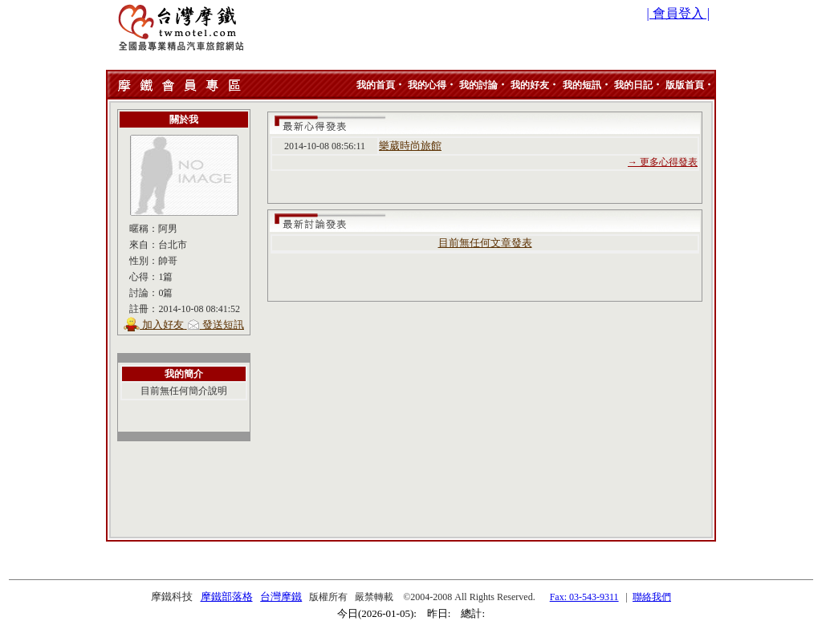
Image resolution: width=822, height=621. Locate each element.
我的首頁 (375, 85)
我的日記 (633, 85)
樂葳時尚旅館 (410, 146)
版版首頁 (684, 85)
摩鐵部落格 (227, 597)
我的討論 (478, 85)
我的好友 (530, 85)
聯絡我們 (652, 597)
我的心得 (427, 85)
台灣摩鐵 (281, 597)
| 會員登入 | (678, 13)
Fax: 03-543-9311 (584, 597)
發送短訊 (223, 325)
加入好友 (163, 325)
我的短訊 (582, 85)
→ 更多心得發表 (663, 162)
